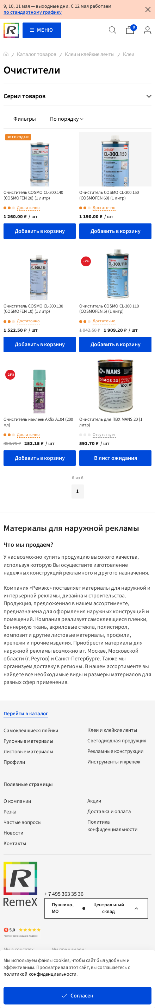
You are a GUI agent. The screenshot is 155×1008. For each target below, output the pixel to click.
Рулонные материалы (28, 741)
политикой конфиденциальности (40, 974)
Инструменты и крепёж (113, 762)
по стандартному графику (33, 12)
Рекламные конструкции (115, 751)
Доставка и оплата (109, 811)
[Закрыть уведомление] (147, 9)
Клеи (128, 54)
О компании (17, 801)
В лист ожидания (115, 458)
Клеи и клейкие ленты (89, 54)
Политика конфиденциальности (112, 825)
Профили (14, 762)
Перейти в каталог (26, 713)
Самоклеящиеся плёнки (31, 730)
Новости (13, 833)
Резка (10, 812)
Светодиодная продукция (117, 740)
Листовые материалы (28, 751)
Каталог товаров (36, 54)
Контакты (15, 843)
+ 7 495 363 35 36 (63, 894)
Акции (94, 801)
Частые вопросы (23, 822)
